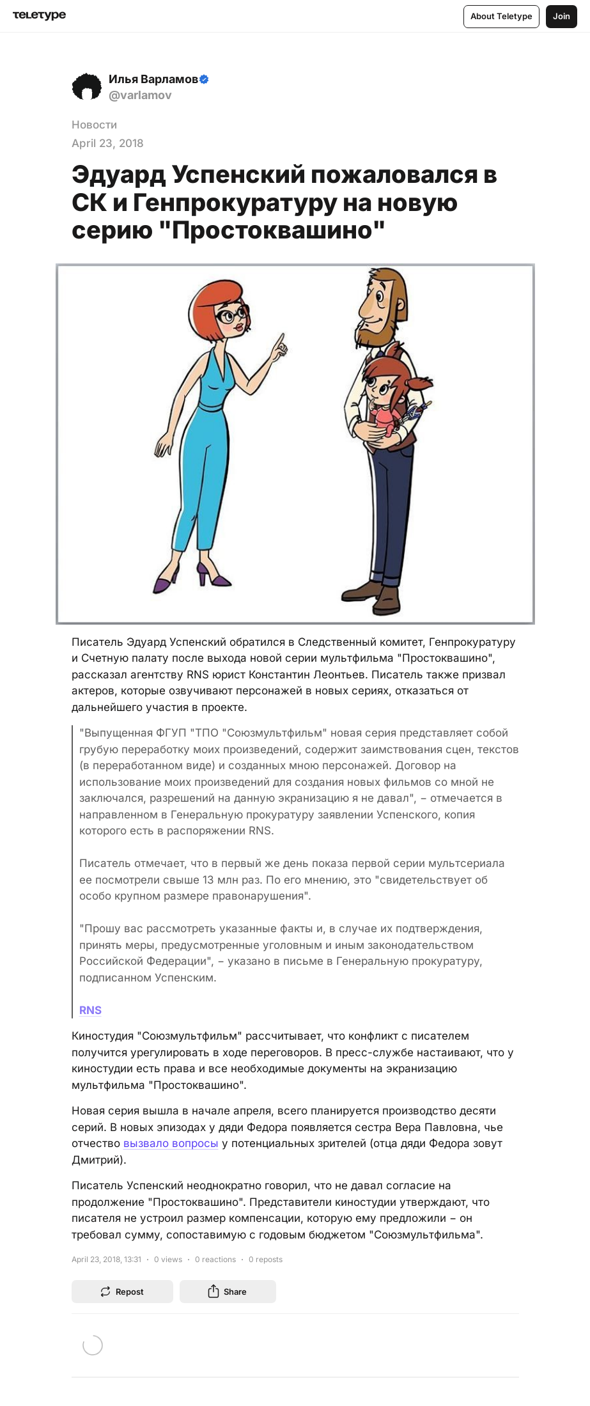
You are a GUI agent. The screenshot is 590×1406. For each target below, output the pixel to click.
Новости (94, 124)
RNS (90, 1010)
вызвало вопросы (171, 1143)
